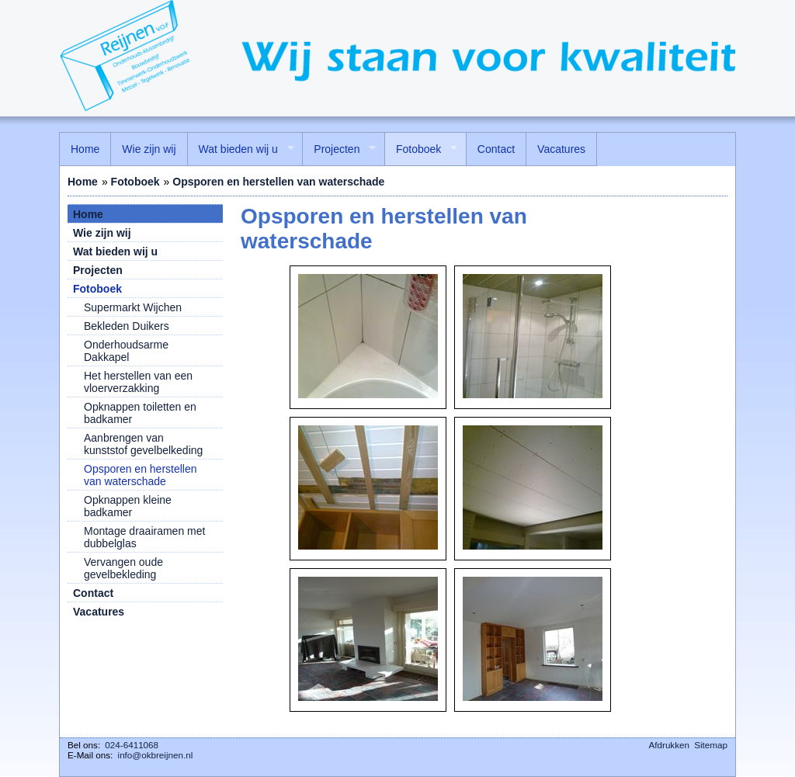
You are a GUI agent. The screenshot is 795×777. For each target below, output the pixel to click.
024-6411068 (131, 745)
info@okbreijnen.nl (155, 755)
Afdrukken (669, 745)
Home (83, 181)
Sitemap (710, 745)
